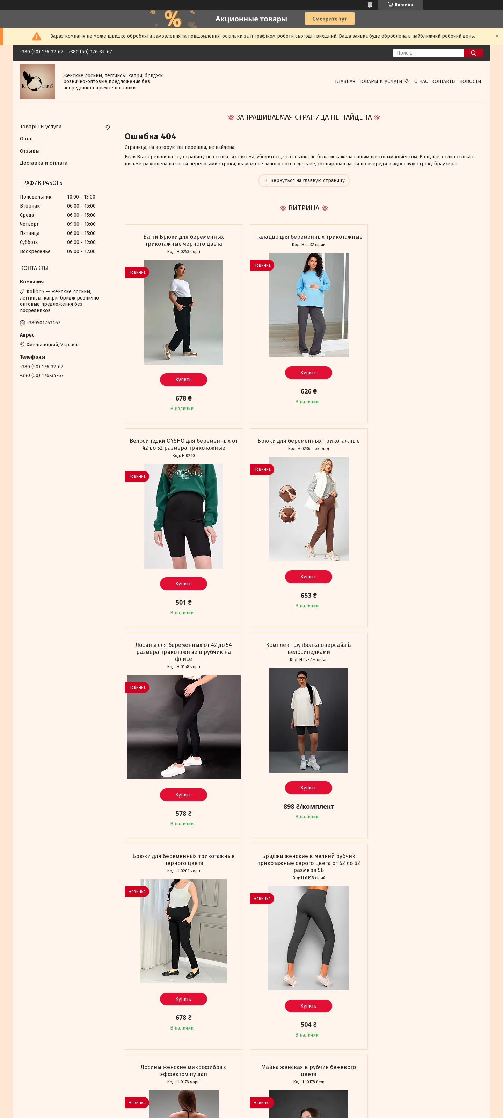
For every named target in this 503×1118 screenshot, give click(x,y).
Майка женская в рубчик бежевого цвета (181, 866)
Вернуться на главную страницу (307, 180)
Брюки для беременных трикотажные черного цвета (182, 655)
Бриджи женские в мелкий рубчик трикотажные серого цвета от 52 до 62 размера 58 (303, 659)
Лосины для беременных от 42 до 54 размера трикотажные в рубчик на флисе (303, 448)
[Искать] (473, 53)
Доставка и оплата (44, 163)
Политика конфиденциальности (384, 1111)
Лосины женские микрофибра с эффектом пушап (425, 655)
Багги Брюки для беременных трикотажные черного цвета (181, 240)
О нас (421, 82)
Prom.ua (282, 1098)
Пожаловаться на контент (323, 1111)
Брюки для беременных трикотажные (182, 441)
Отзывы (30, 151)
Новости (470, 82)
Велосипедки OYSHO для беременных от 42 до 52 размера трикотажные (425, 240)
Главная (345, 82)
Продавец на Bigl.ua (251, 1105)
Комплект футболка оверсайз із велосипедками (425, 444)
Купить (182, 380)
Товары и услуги (380, 82)
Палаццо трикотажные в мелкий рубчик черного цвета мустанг (304, 866)
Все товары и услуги (178, 1064)
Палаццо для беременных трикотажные (303, 240)
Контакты (443, 82)
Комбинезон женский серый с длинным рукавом (425, 866)
